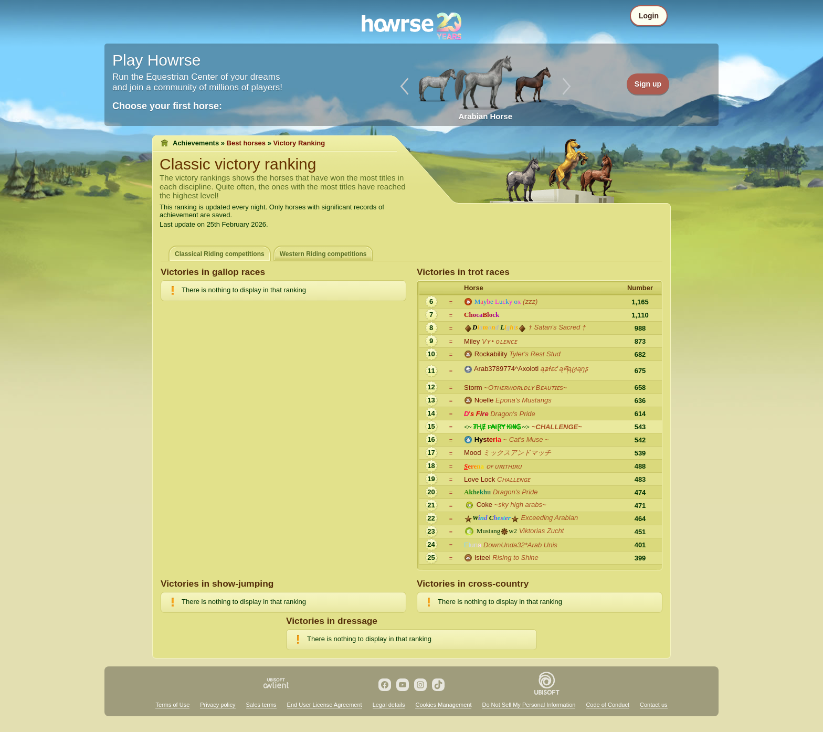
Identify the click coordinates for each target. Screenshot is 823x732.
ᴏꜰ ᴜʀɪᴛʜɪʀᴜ (504, 466)
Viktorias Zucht (541, 531)
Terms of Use (172, 705)
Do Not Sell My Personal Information (528, 705)
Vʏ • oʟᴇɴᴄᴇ (499, 341)
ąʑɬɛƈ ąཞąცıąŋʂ (564, 369)
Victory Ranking (299, 143)
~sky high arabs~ (520, 504)
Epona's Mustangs (523, 400)
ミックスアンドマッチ (517, 453)
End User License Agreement (324, 705)
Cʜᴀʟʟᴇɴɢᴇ (513, 479)
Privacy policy (217, 705)
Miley (472, 341)
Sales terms (261, 705)
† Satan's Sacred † (557, 327)
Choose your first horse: (167, 106)
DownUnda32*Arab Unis (520, 545)
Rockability (491, 354)
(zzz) (530, 301)
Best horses (246, 143)
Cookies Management (443, 705)
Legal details (389, 705)
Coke (484, 504)
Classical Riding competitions (220, 254)
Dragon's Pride (512, 414)
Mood (472, 453)
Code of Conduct (607, 705)
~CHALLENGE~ (557, 427)
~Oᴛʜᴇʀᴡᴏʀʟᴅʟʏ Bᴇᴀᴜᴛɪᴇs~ (525, 387)
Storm (473, 387)
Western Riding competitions (323, 254)
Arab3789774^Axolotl (506, 369)
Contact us (654, 705)
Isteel (482, 557)
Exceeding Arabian (549, 518)
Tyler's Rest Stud (535, 354)
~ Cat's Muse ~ (526, 439)
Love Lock (479, 479)
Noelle (484, 400)
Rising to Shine (515, 557)
